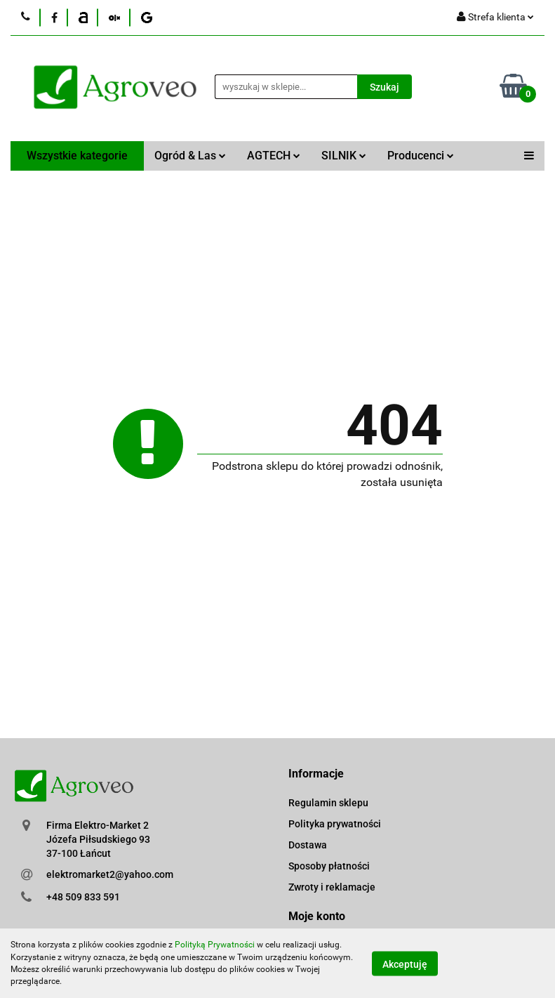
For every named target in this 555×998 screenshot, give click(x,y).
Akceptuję (404, 963)
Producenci (420, 155)
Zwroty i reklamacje (331, 887)
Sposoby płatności (329, 866)
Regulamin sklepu (328, 802)
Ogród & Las (190, 155)
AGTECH (273, 155)
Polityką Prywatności (215, 945)
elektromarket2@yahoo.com (109, 874)
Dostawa (307, 845)
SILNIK (343, 155)
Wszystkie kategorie (77, 155)
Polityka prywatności (334, 823)
